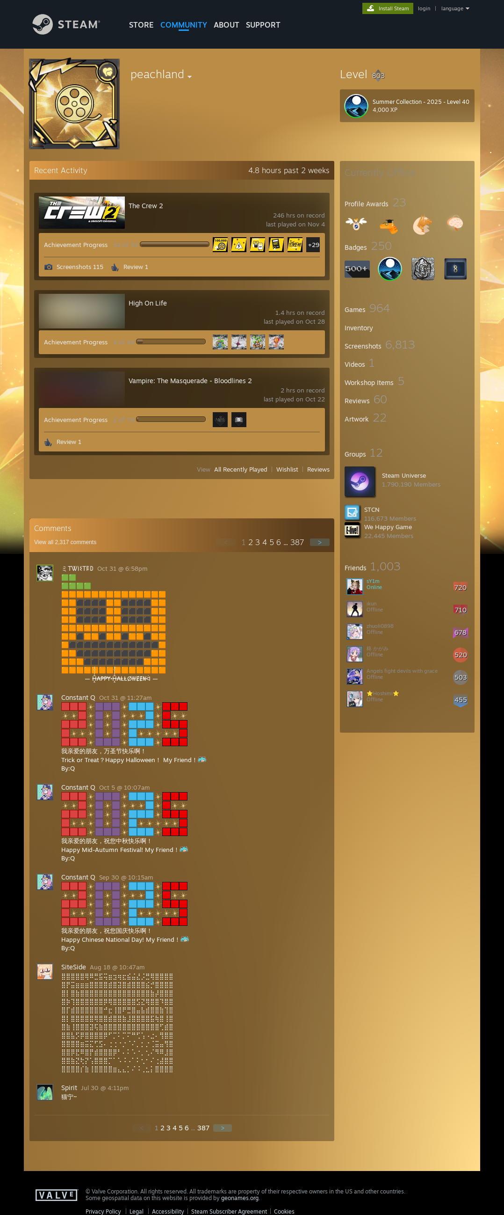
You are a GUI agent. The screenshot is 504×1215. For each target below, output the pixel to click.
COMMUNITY (183, 24)
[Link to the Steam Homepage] (73, 32)
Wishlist (287, 469)
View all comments (65, 542)
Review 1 (135, 266)
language (452, 8)
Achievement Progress (76, 244)
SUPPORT (263, 24)
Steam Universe (404, 475)
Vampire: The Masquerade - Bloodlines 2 (190, 381)
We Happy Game (388, 527)
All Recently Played (240, 469)
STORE (141, 24)
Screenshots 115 (80, 266)
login (424, 8)
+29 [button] (313, 244)
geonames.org (240, 1197)
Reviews (318, 469)
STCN (372, 509)
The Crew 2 (146, 206)
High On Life (148, 303)
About (226, 24)
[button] (407, 74)
